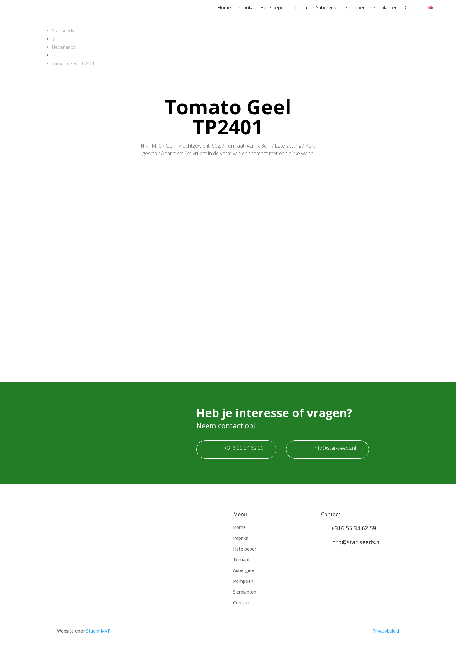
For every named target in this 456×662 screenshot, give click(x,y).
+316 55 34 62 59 (243, 447)
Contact (413, 7)
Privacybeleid (385, 631)
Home (224, 7)
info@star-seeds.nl (335, 447)
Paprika (246, 7)
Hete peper (273, 7)
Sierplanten (385, 7)
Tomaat (300, 7)
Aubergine (326, 7)
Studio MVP (98, 631)
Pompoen (355, 7)
